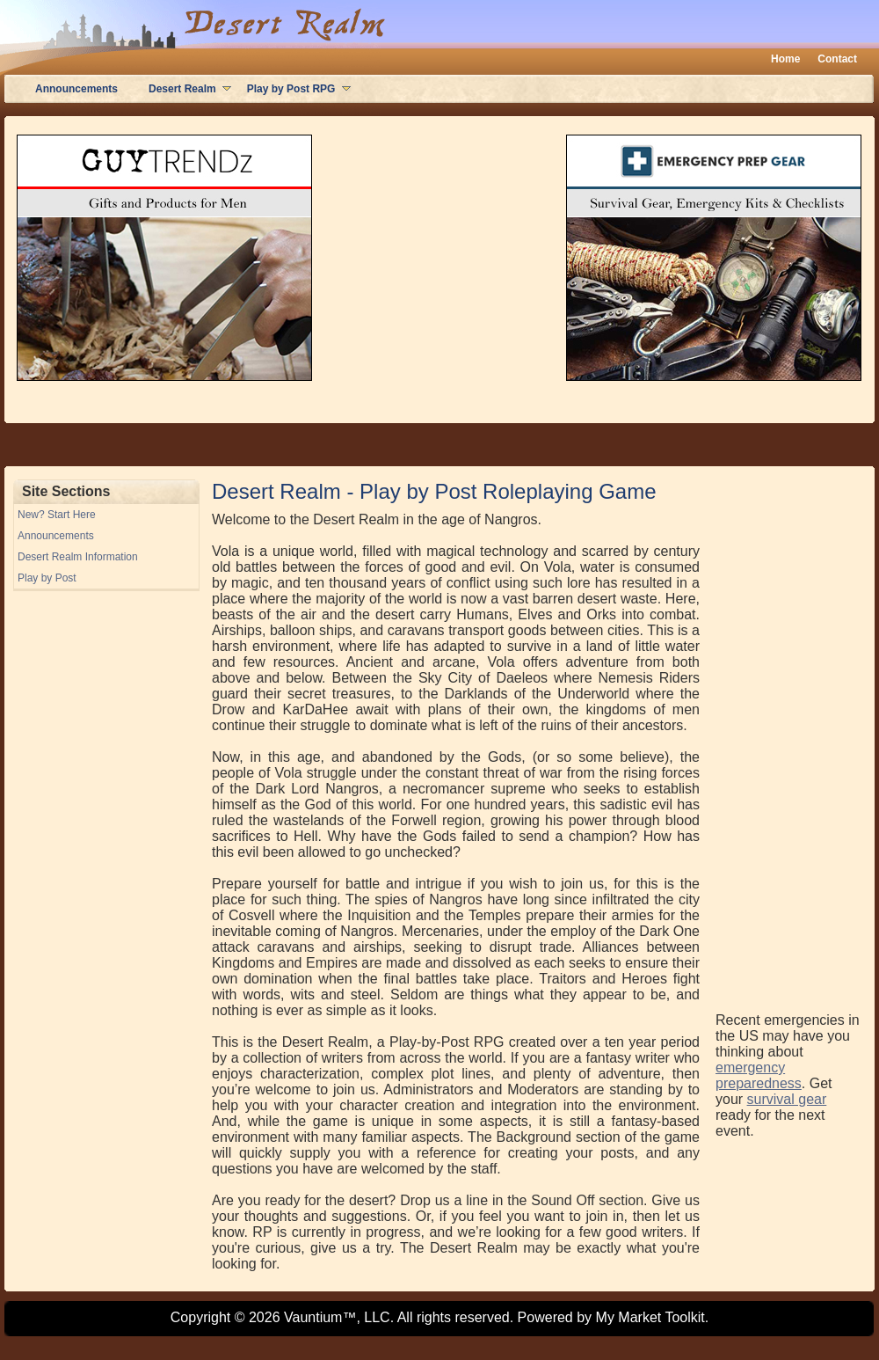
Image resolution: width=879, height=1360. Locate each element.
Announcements (76, 89)
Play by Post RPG (291, 89)
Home (785, 59)
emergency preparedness (759, 1075)
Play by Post (47, 578)
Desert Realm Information (78, 557)
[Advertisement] (786, 743)
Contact (837, 59)
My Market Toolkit (650, 1317)
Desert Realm (182, 89)
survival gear (787, 1099)
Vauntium (313, 1317)
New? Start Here (57, 514)
